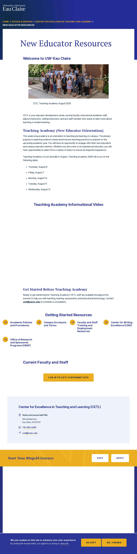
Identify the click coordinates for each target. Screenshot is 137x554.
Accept (91, 542)
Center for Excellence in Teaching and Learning (63, 21)
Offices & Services (22, 21)
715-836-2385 (29, 427)
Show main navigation (131, 7)
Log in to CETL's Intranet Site (68, 377)
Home (6, 21)
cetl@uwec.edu (31, 302)
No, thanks (114, 542)
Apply (120, 458)
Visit (100, 458)
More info (64, 543)
